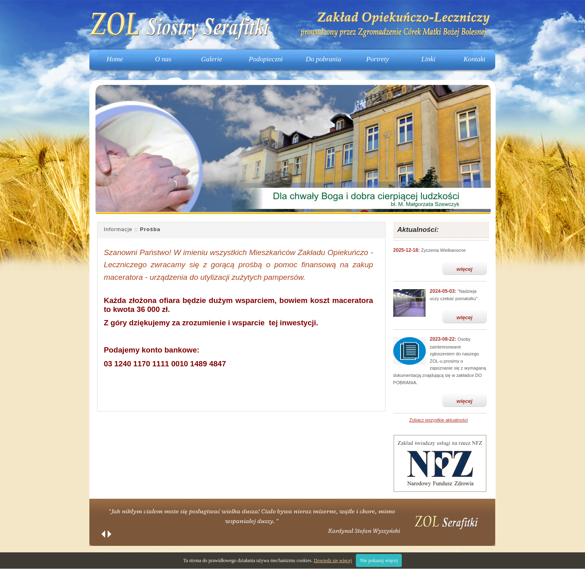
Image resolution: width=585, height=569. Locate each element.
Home (114, 59)
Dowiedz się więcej (333, 560)
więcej (464, 269)
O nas (163, 59)
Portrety (377, 59)
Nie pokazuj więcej (379, 560)
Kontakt (474, 59)
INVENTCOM (447, 551)
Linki (428, 59)
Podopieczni (266, 59)
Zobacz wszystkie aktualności (438, 420)
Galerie (211, 59)
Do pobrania (323, 59)
